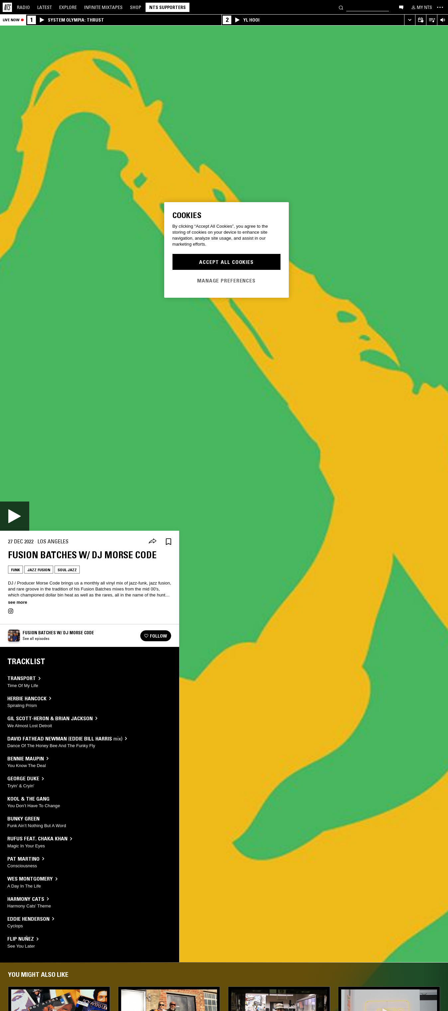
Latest (44, 7)
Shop (135, 7)
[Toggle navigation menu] (440, 7)
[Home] (7, 7)
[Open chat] (401, 7)
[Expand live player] (409, 20)
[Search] (341, 7)
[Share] (153, 542)
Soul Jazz (67, 569)
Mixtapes (103, 7)
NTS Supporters (167, 7)
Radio (23, 7)
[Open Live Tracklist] (431, 20)
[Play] (14, 516)
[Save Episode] (168, 541)
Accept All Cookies (226, 262)
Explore (68, 7)
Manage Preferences (226, 280)
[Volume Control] (442, 20)
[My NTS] (421, 7)
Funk (15, 569)
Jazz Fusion (38, 569)
